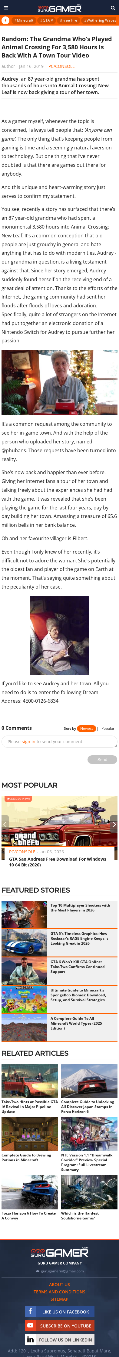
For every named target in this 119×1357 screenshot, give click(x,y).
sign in (28, 741)
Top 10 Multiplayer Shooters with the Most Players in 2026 (80, 908)
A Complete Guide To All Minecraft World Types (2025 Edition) (76, 1023)
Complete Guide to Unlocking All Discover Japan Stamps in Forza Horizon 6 (87, 1107)
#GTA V (46, 20)
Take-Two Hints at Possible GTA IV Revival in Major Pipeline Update (30, 1107)
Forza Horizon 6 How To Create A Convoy (29, 1216)
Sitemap (59, 1299)
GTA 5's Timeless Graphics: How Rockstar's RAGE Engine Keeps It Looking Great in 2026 (79, 938)
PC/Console (61, 66)
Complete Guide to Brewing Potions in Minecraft (26, 1158)
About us (59, 1284)
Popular (107, 728)
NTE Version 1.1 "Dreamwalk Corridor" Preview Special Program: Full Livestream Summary (86, 1162)
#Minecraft (24, 20)
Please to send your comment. (46, 741)
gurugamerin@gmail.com (62, 1271)
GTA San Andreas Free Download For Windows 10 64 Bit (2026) (57, 862)
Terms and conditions (59, 1292)
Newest (86, 728)
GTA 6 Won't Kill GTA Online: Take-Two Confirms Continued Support (78, 966)
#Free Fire (68, 20)
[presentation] (4, 824)
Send (102, 759)
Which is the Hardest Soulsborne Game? (80, 1216)
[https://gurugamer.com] (59, 1252)
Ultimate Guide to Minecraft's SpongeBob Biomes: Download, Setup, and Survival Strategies (78, 995)
